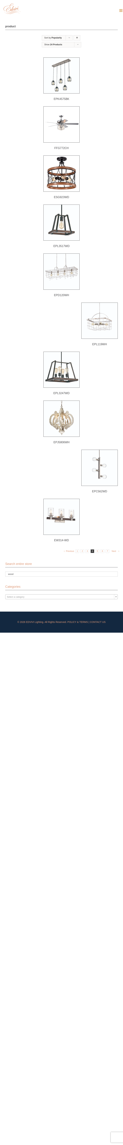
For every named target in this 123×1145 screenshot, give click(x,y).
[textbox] (61, 597)
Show (53, 44)
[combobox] (61, 596)
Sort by (53, 38)
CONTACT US (98, 622)
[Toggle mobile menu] (121, 10)
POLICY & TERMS (77, 622)
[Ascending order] (76, 38)
